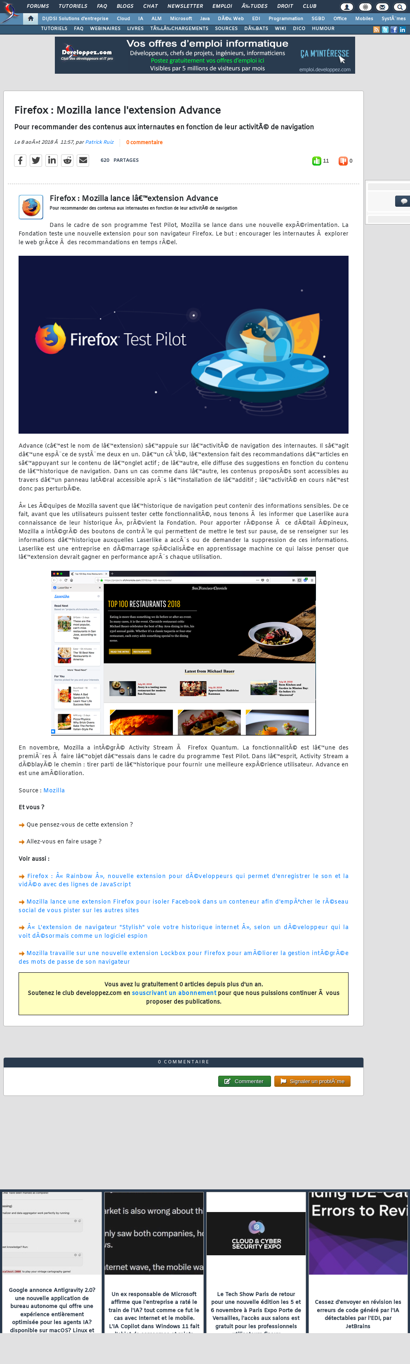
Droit (285, 6)
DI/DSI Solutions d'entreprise (75, 19)
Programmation (286, 19)
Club (309, 6)
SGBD (318, 19)
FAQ (102, 6)
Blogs (125, 6)
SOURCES (226, 29)
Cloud (123, 19)
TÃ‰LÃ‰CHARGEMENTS (179, 29)
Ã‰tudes (254, 6)
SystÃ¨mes (394, 19)
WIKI (280, 29)
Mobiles (364, 19)
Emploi (222, 6)
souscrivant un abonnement (174, 993)
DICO (299, 29)
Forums (37, 6)
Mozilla (54, 791)
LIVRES (135, 29)
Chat (150, 6)
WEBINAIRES (105, 29)
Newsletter (185, 6)
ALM (156, 19)
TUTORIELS (54, 29)
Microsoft (181, 19)
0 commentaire (144, 143)
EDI (256, 19)
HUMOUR (323, 29)
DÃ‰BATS (256, 29)
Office (340, 19)
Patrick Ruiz (99, 142)
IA (140, 19)
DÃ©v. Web (231, 19)
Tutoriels (73, 6)
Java (205, 19)
